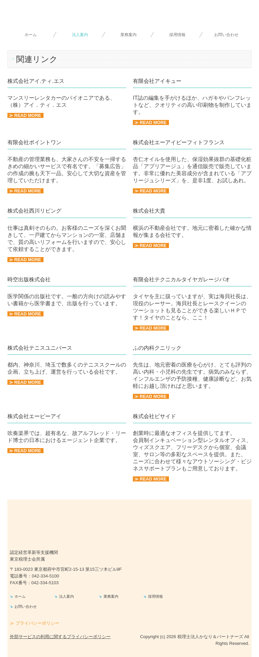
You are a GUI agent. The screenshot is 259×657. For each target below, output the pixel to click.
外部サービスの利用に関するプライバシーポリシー (60, 636)
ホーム (31, 34)
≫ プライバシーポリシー (34, 623)
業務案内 (128, 34)
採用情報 (177, 34)
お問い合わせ (226, 34)
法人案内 (80, 34)
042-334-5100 (45, 575)
